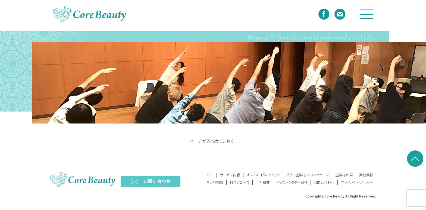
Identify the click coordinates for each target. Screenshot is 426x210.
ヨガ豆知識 (214, 182)
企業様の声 (344, 174)
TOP (210, 174)
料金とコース (239, 182)
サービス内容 (230, 174)
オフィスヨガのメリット (263, 174)
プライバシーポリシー (357, 182)
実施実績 (366, 174)
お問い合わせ (324, 182)
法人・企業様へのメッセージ (307, 174)
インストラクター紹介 (292, 182)
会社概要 (263, 182)
